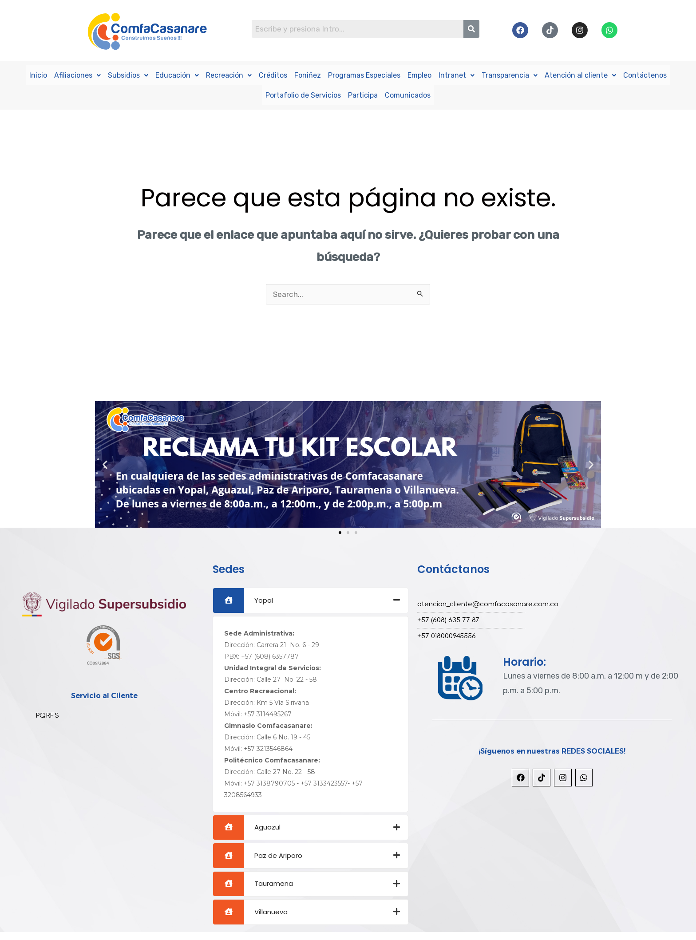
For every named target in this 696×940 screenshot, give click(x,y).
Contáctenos (645, 75)
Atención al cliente (580, 75)
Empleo (419, 75)
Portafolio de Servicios (303, 94)
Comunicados (408, 94)
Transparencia (510, 75)
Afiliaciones (77, 75)
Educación (177, 75)
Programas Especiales (364, 75)
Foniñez (307, 75)
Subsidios (128, 75)
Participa (363, 94)
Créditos (273, 75)
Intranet (457, 75)
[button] (105, 464)
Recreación (229, 75)
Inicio (38, 75)
